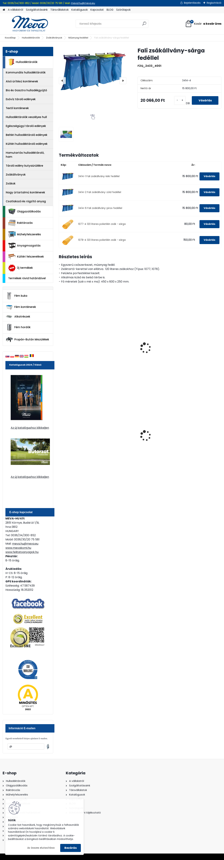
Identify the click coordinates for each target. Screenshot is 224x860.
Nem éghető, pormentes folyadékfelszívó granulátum (119, 436)
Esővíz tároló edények (21, 99)
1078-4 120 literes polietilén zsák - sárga (102, 240)
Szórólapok (123, 10)
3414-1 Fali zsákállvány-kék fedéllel (99, 176)
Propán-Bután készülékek (27, 339)
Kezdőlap (10, 37)
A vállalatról (15, 10)
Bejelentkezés (192, 3)
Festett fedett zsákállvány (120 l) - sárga (116, 350)
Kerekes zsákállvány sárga (75, 342)
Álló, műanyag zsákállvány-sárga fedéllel (157, 350)
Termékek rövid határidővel (27, 278)
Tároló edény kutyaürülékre (24, 165)
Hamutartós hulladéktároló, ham (25, 155)
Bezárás (70, 848)
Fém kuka (16, 295)
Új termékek (20, 268)
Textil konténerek (17, 108)
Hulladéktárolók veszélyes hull (26, 117)
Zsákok (10, 183)
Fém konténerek (21, 307)
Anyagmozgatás (24, 246)
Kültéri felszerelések (26, 257)
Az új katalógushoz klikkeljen (30, 428)
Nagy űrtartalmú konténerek (25, 192)
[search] (144, 25)
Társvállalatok (59, 10)
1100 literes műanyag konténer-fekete (199, 434)
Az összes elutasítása (41, 848)
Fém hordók (18, 327)
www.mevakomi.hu (18, 548)
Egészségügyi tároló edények (26, 126)
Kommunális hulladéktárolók (26, 72)
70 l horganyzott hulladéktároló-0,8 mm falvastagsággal (160, 435)
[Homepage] (4, 9)
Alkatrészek (18, 317)
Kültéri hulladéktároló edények (26, 144)
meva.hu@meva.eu (83, 3)
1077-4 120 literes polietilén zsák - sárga (102, 224)
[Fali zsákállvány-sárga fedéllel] (92, 69)
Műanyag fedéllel (78, 37)
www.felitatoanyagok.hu (21, 552)
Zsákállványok (54, 37)
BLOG (110, 10)
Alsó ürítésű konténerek (22, 81)
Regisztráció (214, 3)
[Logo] (27, 24)
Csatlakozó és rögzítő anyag (26, 201)
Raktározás (20, 223)
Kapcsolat (97, 10)
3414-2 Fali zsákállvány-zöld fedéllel (99, 192)
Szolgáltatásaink (37, 10)
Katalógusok (79, 10)
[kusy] (179, 100)
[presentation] (62, 80)
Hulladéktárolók (31, 37)
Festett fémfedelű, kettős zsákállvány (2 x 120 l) (201, 343)
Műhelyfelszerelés (24, 234)
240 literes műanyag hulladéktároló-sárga (76, 434)
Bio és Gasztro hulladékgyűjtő (26, 90)
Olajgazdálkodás (24, 211)
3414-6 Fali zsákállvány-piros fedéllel (100, 208)
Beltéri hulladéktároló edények (26, 135)
